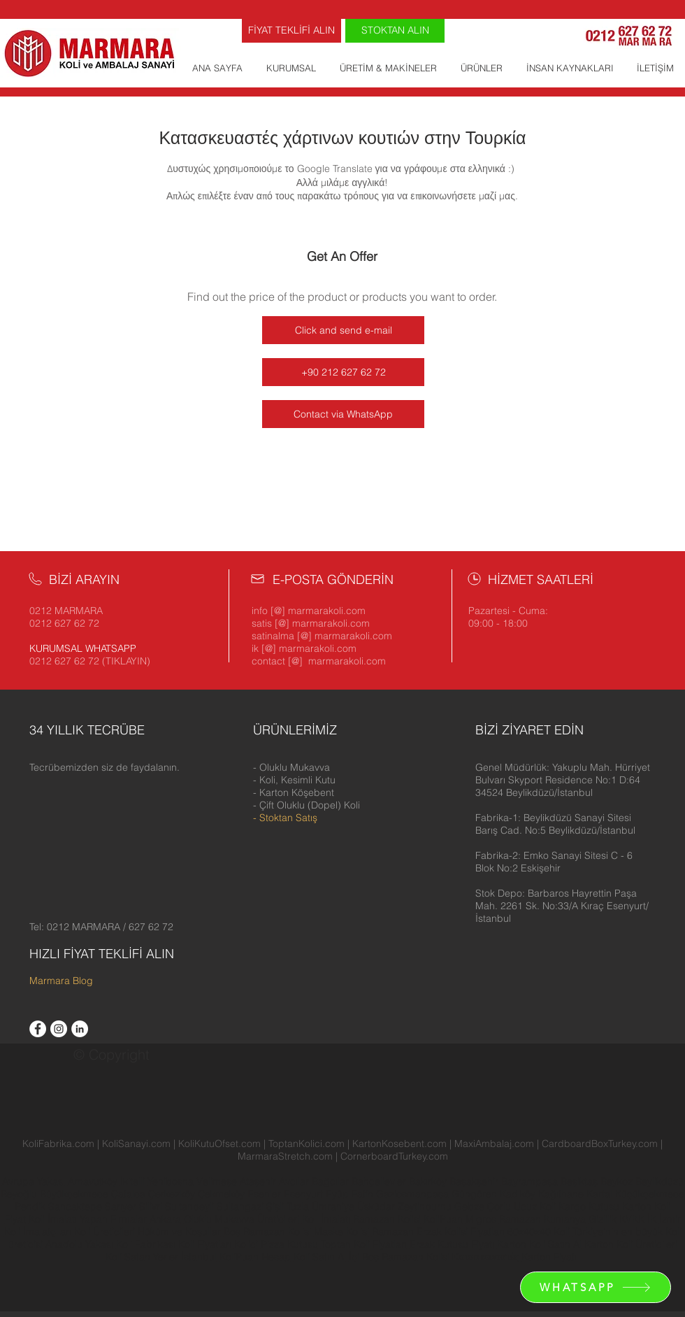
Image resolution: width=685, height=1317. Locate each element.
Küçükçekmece (649, 1194)
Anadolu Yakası (79, 1244)
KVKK (633, 1219)
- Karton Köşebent (293, 792)
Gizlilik (602, 1219)
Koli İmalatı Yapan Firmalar (88, 1219)
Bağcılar (332, 1181)
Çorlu (499, 1206)
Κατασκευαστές (485, 1257)
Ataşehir (259, 1181)
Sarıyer (122, 1206)
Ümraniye (334, 1206)
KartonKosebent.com (399, 1143)
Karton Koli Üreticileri (630, 1244)
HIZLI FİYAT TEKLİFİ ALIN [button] (101, 954)
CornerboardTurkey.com (394, 1156)
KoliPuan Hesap (255, 1257)
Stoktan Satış (288, 817)
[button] (562, 780)
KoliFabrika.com (58, 1143)
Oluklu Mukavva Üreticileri (241, 1219)
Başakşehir (475, 1181)
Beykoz (617, 1181)
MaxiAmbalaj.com (495, 1143)
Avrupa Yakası (33, 1181)
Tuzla (298, 1206)
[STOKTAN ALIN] (395, 31)
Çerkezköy (173, 1194)
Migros (481, 1219)
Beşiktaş (579, 1181)
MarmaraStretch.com (285, 1156)
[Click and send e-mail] (343, 330)
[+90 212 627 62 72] (343, 372)
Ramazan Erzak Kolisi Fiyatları (438, 1231)
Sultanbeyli (191, 1206)
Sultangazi (241, 1206)
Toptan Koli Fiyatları (364, 1244)
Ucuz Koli (535, 1206)
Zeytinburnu (425, 1206)
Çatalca (129, 1194)
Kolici (247, 1244)
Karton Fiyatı (549, 1257)
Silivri (152, 1206)
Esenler (264, 1194)
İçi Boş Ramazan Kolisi (399, 1257)
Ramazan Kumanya (542, 1219)
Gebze (470, 1206)
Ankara (165, 1219)
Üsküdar (377, 1206)
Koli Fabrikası (145, 1244)
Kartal (600, 1194)
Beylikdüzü (659, 1181)
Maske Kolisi (341, 1231)
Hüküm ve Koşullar (179, 1231)
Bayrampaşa (531, 1181)
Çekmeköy (222, 1194)
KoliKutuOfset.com (219, 1143)
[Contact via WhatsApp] (343, 414)
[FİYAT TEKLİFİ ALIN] (291, 31)
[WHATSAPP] (595, 1287)
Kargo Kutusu (588, 1206)
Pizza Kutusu (289, 1244)
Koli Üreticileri (106, 1231)
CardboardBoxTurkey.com (600, 1143)
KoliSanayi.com (136, 1143)
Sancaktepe (76, 1206)
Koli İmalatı (326, 1219)
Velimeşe (218, 1181)
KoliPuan (443, 1219)
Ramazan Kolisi (387, 1219)
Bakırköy (429, 1181)
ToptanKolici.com (306, 1143)
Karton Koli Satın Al (539, 1244)
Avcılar (295, 1181)
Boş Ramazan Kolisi (269, 1231)
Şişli (276, 1206)
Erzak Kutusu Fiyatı (452, 1244)
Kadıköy (519, 1194)
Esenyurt (305, 1194)
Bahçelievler (380, 1181)
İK (651, 1219)
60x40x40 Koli (538, 1231)
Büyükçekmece (75, 1194)
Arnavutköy (94, 1181)
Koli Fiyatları (204, 1244)
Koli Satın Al (320, 1257)
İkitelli (133, 1181)
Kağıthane (562, 1194)
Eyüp (339, 1194)
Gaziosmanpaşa (414, 1194)
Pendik (31, 1206)
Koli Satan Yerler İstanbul (161, 1257)
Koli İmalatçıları (37, 1231)
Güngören (476, 1194)
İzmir (670, 1219)
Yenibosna (171, 1181)
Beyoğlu (20, 1194)
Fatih (364, 1194)
